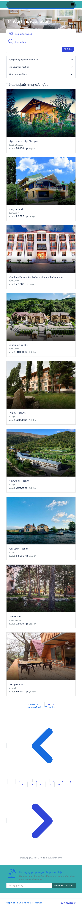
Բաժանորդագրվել (64, 885)
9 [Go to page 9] (23, 784)
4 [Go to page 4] (37, 781)
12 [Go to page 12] (50, 784)
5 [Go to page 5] (45, 781)
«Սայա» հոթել (16, 209)
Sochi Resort (15, 616)
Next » (51, 704)
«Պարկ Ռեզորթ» (18, 413)
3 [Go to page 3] (28, 781)
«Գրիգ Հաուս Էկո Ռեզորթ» (23, 141)
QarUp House (16, 684)
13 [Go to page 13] (59, 784)
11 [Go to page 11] (41, 784)
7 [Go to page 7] (62, 781)
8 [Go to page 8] (70, 781)
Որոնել (68, 49)
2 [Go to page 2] (19, 781)
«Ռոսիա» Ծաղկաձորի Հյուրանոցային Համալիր (36, 277)
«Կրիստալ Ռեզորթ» (20, 480)
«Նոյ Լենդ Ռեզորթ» (19, 548)
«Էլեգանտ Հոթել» (18, 345)
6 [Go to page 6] (54, 781)
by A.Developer (68, 902)
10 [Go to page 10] (32, 784)
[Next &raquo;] (42, 820)
